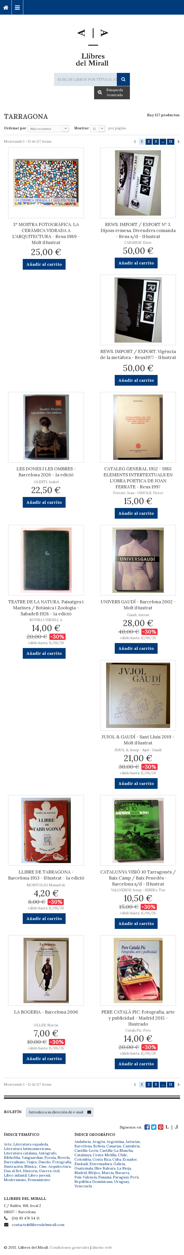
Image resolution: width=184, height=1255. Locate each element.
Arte (8, 1144)
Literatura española (30, 1144)
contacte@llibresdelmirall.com (38, 1224)
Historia (30, 1171)
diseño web (102, 1247)
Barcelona (83, 1146)
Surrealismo (14, 1162)
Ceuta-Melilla (104, 1155)
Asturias (132, 1141)
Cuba (116, 1159)
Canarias (113, 1146)
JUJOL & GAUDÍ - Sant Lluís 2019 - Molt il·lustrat (138, 740)
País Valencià (85, 1177)
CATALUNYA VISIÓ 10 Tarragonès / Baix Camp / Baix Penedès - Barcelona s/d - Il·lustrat (138, 878)
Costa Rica (102, 1159)
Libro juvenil (39, 1175)
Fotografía (61, 1162)
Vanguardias (32, 1157)
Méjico (94, 1172)
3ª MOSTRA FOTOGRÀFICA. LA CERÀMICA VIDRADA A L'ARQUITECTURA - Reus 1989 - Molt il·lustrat (46, 233)
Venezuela (83, 1186)
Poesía (50, 1157)
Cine (43, 1166)
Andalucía (82, 1141)
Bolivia (99, 1146)
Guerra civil (49, 1171)
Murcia (108, 1172)
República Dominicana (93, 1181)
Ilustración (13, 1166)
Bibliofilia (12, 1157)
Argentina (115, 1141)
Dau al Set (12, 1171)
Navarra (122, 1172)
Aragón (98, 1141)
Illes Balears (105, 1168)
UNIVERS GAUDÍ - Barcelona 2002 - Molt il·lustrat (138, 605)
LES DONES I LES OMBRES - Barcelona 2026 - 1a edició (46, 472)
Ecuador (130, 1159)
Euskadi (81, 1163)
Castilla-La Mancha (116, 1150)
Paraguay (121, 1177)
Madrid (80, 1172)
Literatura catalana (20, 1153)
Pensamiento (39, 1179)
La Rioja (124, 1168)
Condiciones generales (69, 1247)
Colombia (82, 1159)
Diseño (44, 1162)
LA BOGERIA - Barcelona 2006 (46, 1012)
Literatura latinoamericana (27, 1148)
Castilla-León (86, 1150)
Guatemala (83, 1168)
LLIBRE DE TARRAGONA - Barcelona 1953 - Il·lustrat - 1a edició (46, 875)
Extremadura (100, 1163)
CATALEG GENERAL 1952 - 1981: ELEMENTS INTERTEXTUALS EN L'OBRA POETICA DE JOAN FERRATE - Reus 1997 (138, 478)
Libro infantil (15, 1175)
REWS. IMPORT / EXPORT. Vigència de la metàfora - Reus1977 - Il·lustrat (138, 354)
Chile (122, 1155)
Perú (134, 1177)
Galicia (119, 1163)
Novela (64, 1157)
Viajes (32, 1162)
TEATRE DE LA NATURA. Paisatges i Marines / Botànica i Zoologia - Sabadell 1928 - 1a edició (46, 608)
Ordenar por (15, 128)
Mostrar (81, 128)
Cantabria (131, 1146)
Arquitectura (59, 1166)
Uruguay (121, 1181)
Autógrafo (47, 1153)
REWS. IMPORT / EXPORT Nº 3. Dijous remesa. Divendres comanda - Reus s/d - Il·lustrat (138, 230)
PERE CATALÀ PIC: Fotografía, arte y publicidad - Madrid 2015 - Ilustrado (138, 1018)
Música (30, 1166)
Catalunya (82, 1155)
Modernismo (15, 1179)
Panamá (104, 1177)
